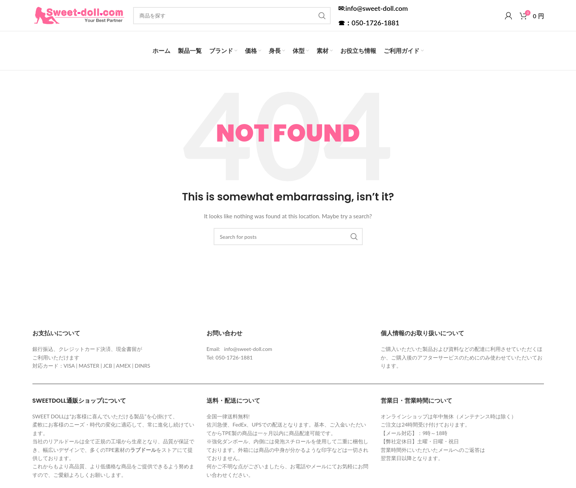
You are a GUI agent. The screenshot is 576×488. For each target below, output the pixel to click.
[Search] (232, 19)
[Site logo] (79, 19)
